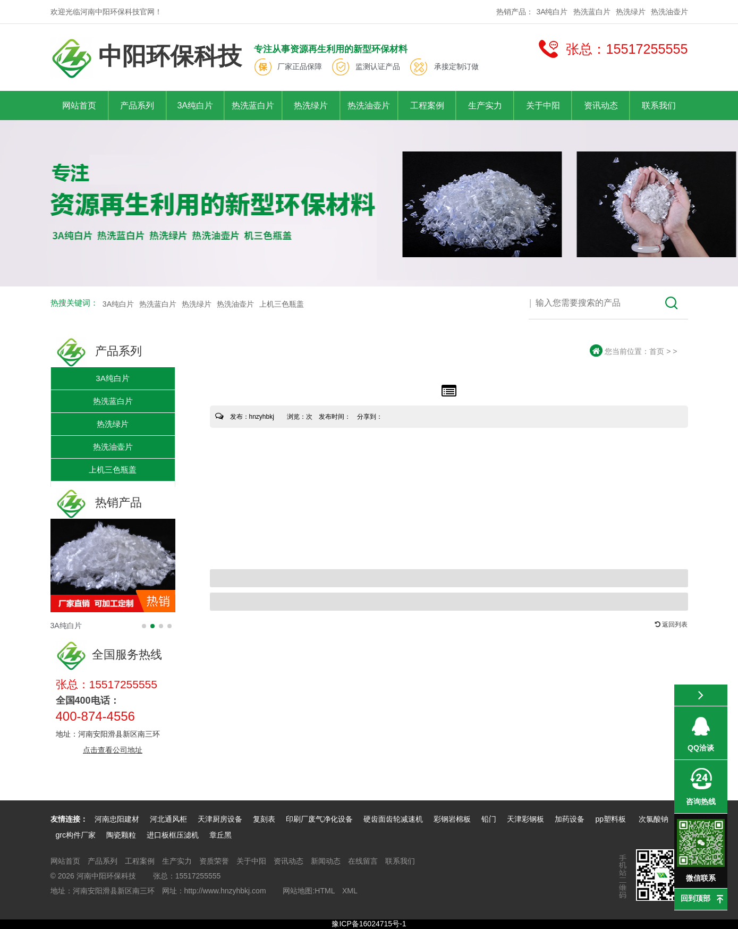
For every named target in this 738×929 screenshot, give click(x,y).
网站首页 (79, 105)
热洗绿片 (631, 11)
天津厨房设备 (220, 819)
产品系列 (137, 105)
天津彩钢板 (525, 819)
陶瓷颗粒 (121, 835)
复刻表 (264, 819)
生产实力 (485, 105)
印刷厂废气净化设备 (319, 819)
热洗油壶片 (669, 11)
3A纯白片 (551, 11)
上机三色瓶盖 (281, 304)
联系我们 (659, 105)
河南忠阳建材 (117, 819)
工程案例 (427, 105)
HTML (325, 890)
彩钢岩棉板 (452, 819)
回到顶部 (695, 898)
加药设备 (569, 819)
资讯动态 (601, 105)
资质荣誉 (214, 861)
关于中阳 (543, 105)
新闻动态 (326, 861)
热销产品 (99, 502)
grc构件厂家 (76, 835)
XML (350, 890)
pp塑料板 (611, 819)
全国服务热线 (109, 654)
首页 (656, 351)
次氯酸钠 (653, 819)
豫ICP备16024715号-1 (369, 923)
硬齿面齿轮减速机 (393, 819)
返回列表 (671, 624)
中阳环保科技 (146, 58)
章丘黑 (220, 835)
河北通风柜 (168, 819)
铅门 (488, 819)
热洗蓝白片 (591, 11)
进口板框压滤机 (173, 835)
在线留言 (363, 861)
